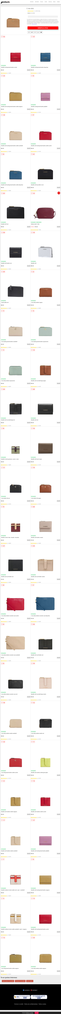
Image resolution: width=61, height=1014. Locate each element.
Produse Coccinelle (20, 981)
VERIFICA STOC (43, 28)
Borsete (54, 1)
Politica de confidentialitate (31, 1004)
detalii (28, 70)
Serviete (46, 1)
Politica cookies (42, 1004)
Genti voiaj (50, 1)
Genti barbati (37, 1)
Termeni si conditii (18, 1004)
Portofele (58, 1)
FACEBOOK (26, 990)
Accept (36, 1013)
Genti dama (31, 1)
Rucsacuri (41, 1)
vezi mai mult (34, 24)
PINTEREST (34, 990)
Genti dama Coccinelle (8, 981)
